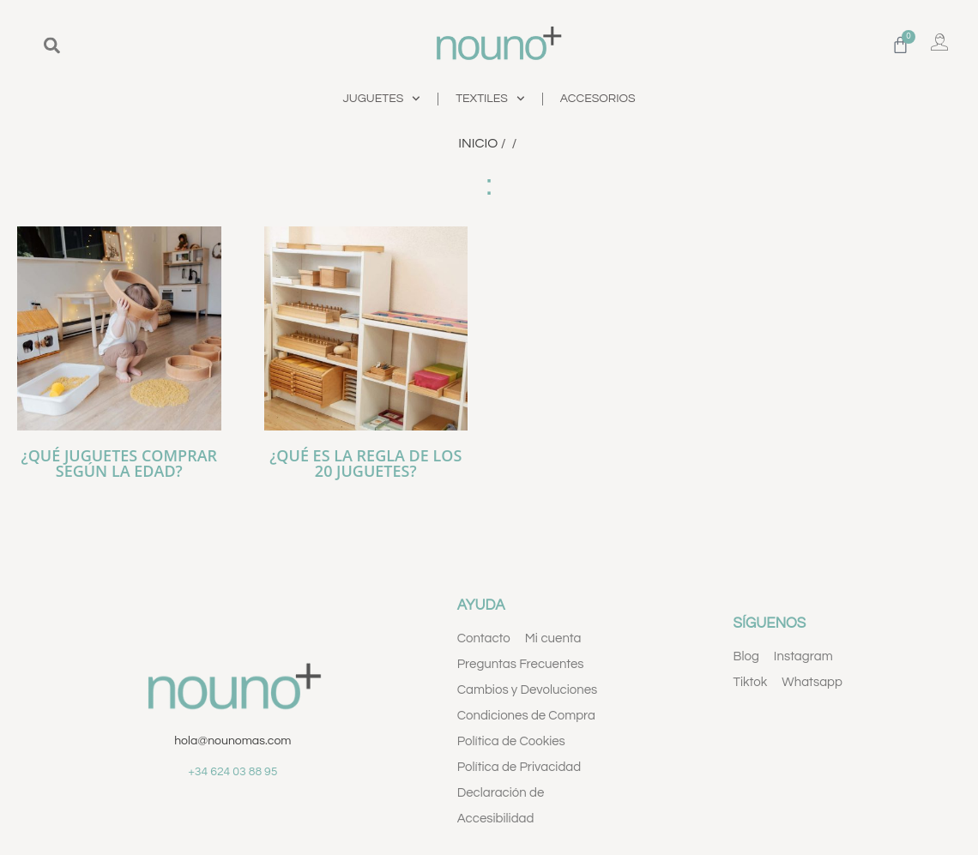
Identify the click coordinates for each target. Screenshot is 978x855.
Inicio (478, 143)
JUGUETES (381, 98)
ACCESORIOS (598, 99)
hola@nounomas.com (232, 741)
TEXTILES (490, 98)
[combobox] (145, 45)
